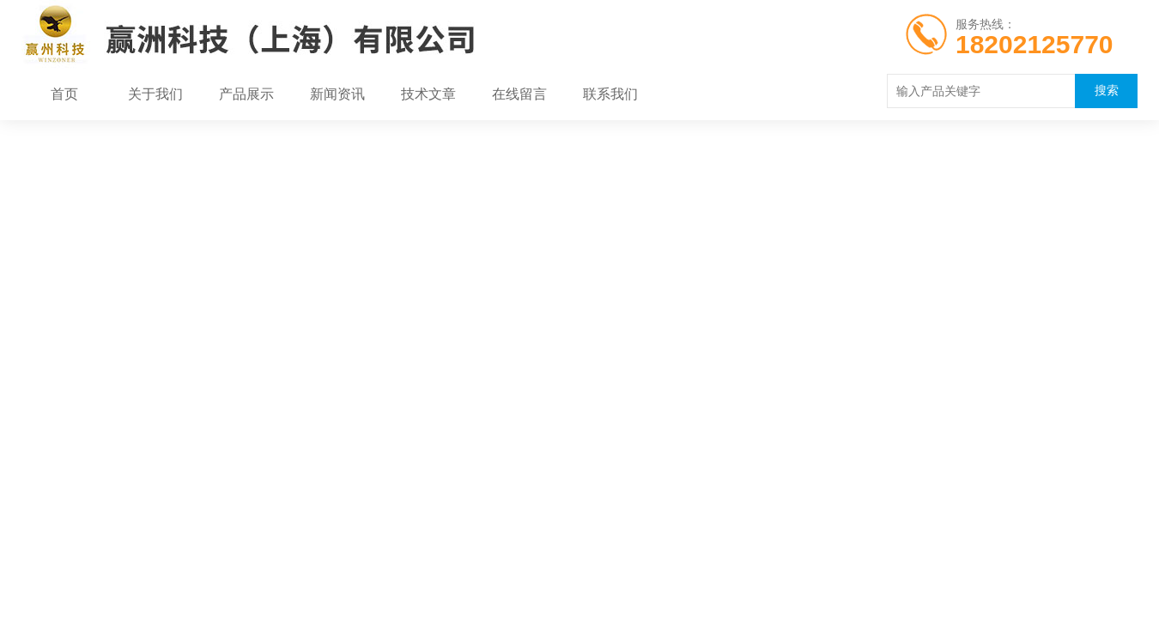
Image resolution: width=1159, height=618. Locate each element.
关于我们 (155, 94)
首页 (64, 94)
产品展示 (246, 94)
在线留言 (519, 94)
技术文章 (428, 94)
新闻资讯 (337, 94)
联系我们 (610, 94)
